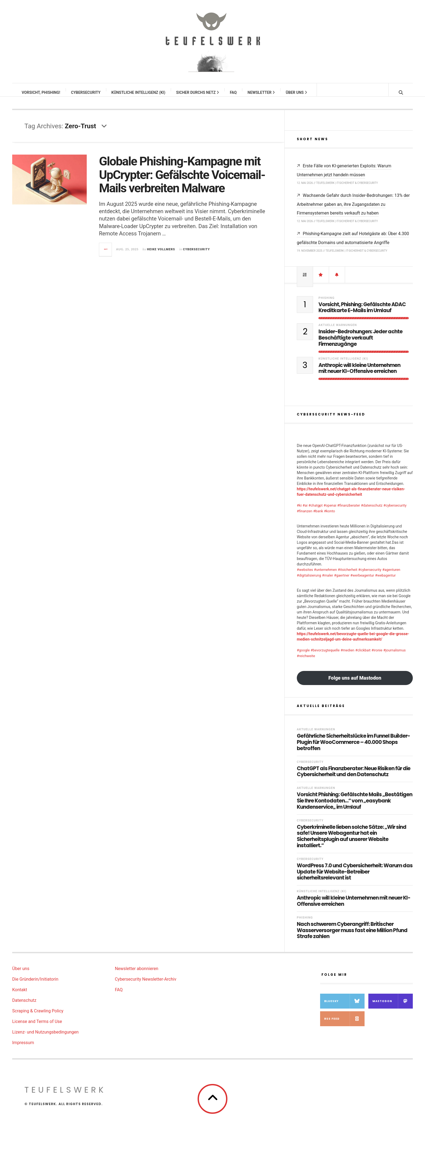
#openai (330, 511)
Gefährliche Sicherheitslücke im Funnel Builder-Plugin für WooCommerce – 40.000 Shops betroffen (353, 747)
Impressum (23, 1048)
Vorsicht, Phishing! (41, 92)
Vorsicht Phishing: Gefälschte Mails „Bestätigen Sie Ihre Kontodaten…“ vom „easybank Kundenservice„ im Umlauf (354, 806)
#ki (299, 511)
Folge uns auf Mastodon (354, 683)
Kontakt (19, 995)
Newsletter (261, 92)
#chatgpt (315, 511)
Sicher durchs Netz (197, 92)
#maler (327, 581)
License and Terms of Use (37, 1026)
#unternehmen (325, 575)
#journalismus (394, 656)
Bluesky (344, 1006)
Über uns (296, 92)
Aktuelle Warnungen (337, 330)
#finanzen (304, 516)
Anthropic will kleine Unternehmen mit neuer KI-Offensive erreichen (359, 374)
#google (303, 656)
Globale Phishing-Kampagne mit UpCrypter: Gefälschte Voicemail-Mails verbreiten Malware (182, 180)
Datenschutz (24, 1005)
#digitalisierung (309, 581)
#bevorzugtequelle (325, 656)
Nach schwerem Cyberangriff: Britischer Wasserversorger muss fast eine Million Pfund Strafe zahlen (352, 936)
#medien (347, 656)
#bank (318, 516)
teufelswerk (65, 1095)
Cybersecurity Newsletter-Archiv (145, 984)
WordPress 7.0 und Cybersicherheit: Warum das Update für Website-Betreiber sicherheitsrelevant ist (355, 877)
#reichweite (306, 661)
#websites (305, 575)
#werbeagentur (362, 581)
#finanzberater (348, 511)
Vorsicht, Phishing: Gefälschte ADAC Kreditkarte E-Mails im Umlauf (362, 313)
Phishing (326, 303)
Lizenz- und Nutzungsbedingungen (45, 1037)
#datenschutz (371, 511)
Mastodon (392, 1006)
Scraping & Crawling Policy (37, 1016)
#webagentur (385, 581)
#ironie (377, 656)
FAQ (233, 92)
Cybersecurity (86, 92)
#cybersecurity (395, 511)
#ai (304, 511)
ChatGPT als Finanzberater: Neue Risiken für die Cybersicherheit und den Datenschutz (353, 777)
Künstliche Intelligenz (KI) (139, 92)
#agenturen (391, 575)
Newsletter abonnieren (136, 974)
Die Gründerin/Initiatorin (35, 984)
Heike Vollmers (161, 255)
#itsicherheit (347, 575)
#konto (329, 516)
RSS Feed (344, 1024)
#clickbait (363, 656)
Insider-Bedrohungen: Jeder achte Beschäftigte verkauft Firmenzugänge (360, 343)
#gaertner (341, 581)
